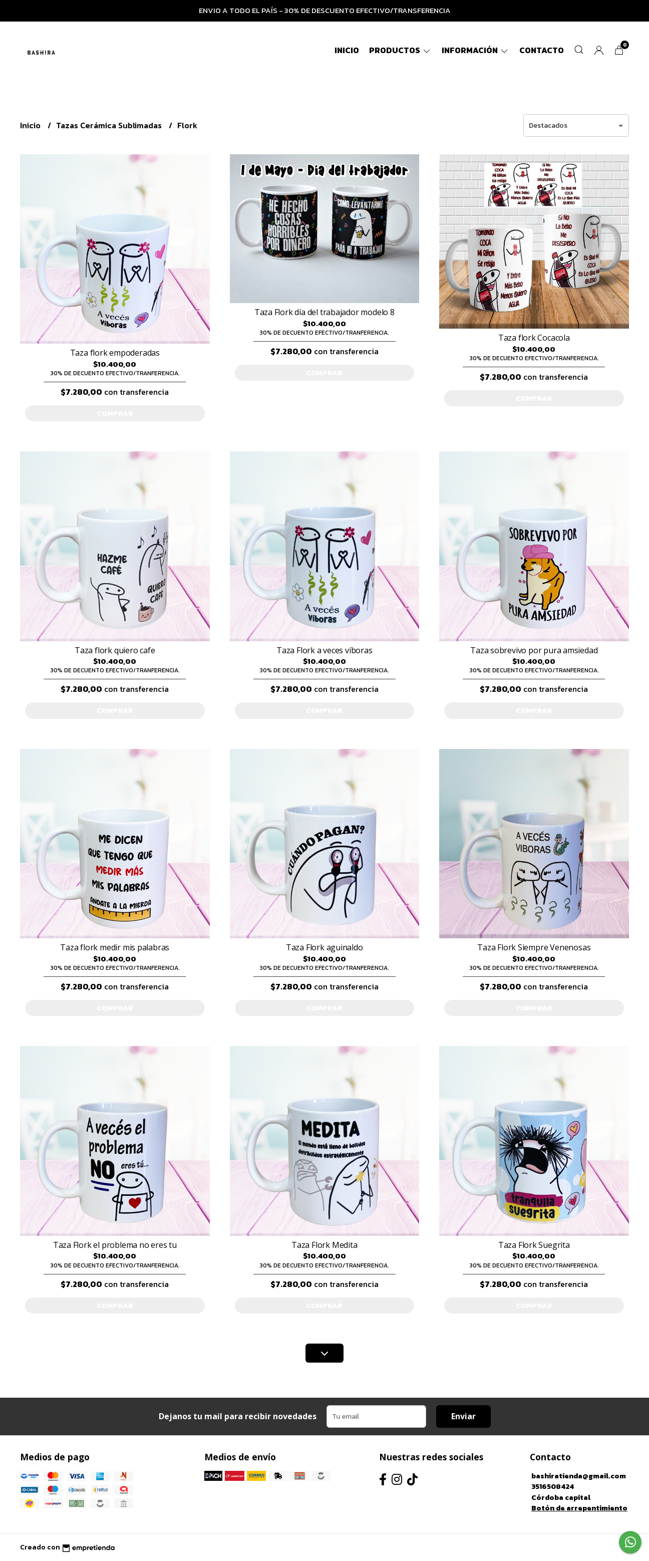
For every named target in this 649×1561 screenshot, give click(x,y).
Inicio (347, 50)
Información (475, 50)
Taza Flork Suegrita (534, 1244)
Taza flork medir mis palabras (114, 947)
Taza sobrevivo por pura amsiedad (533, 650)
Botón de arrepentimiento (579, 1507)
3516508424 (552, 1486)
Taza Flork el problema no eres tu (115, 1244)
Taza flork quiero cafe (115, 650)
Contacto (541, 50)
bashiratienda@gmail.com (578, 1475)
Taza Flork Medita (324, 1244)
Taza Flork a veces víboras (324, 650)
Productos (400, 50)
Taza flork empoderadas (115, 352)
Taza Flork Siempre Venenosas (533, 947)
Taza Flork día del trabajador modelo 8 (324, 312)
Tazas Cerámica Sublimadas (110, 125)
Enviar (463, 1416)
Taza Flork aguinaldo (324, 947)
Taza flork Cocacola (534, 337)
